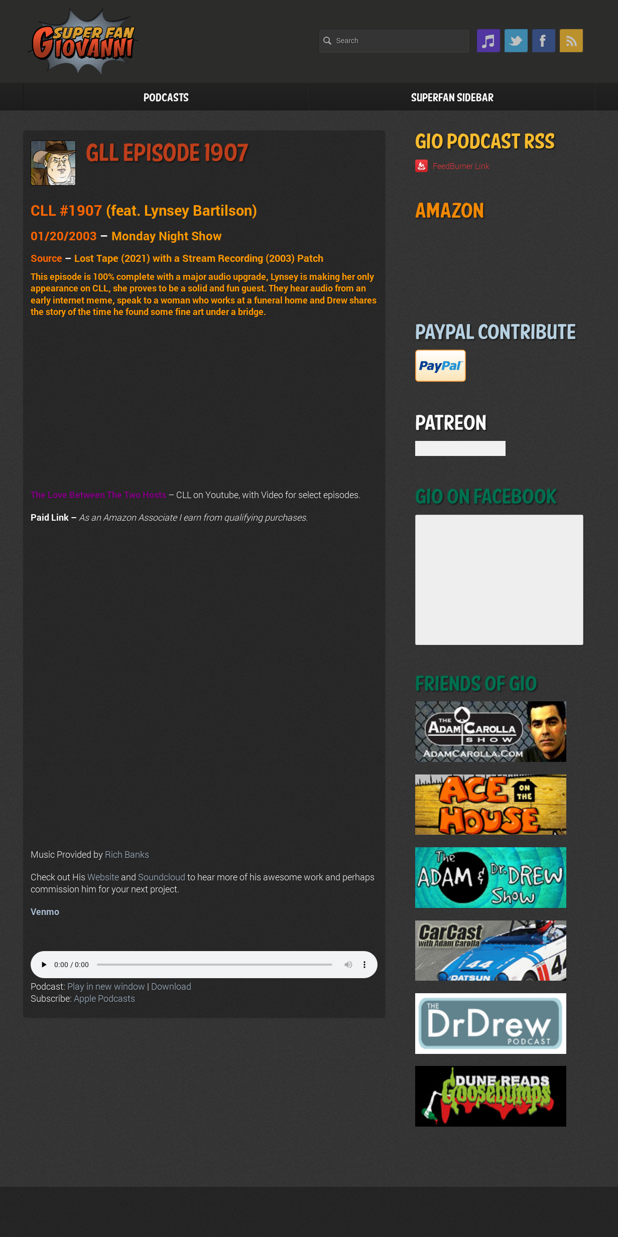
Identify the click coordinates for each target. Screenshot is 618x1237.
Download (171, 986)
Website (103, 877)
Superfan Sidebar (452, 98)
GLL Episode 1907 (167, 154)
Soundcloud (161, 877)
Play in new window (106, 986)
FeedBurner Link (461, 166)
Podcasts (166, 98)
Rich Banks (127, 854)
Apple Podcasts (104, 998)
